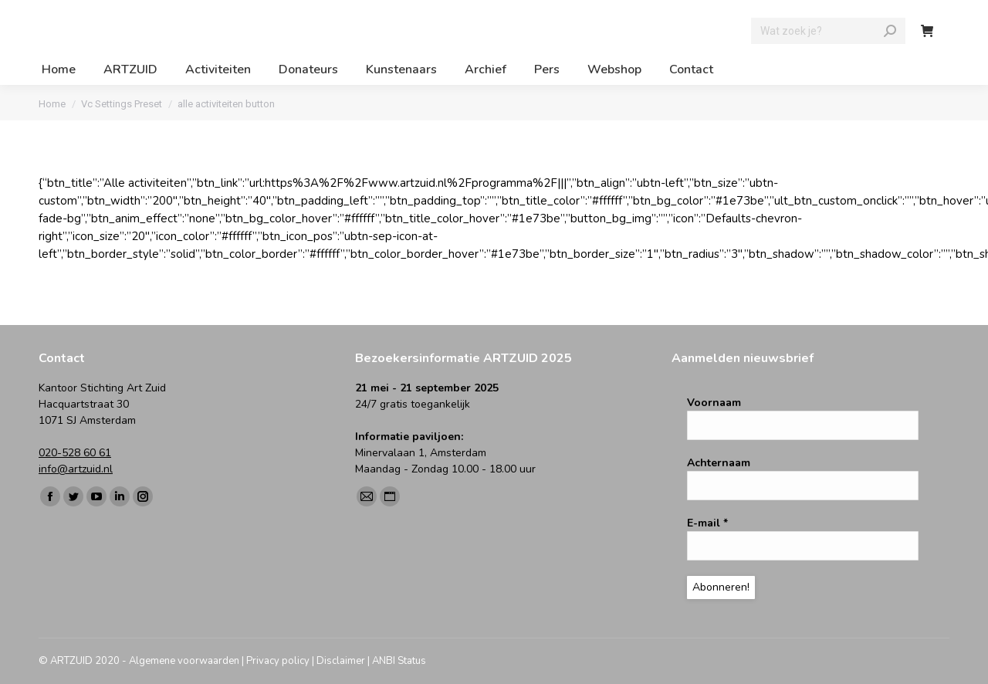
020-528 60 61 (75, 452)
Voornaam (714, 402)
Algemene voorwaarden (184, 661)
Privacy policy (278, 661)
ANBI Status (399, 661)
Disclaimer (340, 661)
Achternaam (718, 462)
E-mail (707, 523)
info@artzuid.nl (76, 469)
